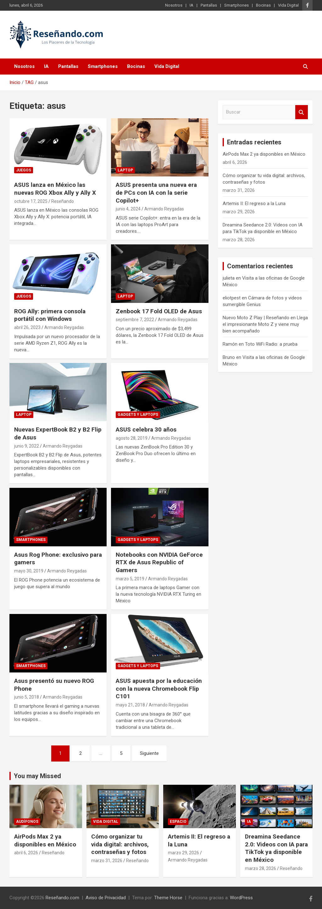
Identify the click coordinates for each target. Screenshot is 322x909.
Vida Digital (288, 5)
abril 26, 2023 (27, 327)
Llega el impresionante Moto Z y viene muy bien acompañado (265, 324)
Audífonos (27, 821)
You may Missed (37, 776)
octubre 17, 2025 (30, 201)
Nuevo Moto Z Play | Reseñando (256, 318)
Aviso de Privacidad (106, 898)
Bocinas (263, 5)
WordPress (241, 898)
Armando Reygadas (164, 208)
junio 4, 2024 (128, 208)
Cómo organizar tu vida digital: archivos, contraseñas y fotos (120, 844)
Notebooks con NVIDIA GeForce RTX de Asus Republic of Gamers (159, 562)
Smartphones (236, 5)
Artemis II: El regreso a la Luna (254, 203)
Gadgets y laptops (138, 414)
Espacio (178, 821)
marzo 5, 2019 (130, 578)
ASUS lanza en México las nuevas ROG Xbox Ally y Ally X (55, 188)
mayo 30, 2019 (28, 570)
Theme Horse (168, 898)
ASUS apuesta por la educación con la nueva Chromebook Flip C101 (159, 688)
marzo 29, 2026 (183, 852)
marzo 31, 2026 (106, 860)
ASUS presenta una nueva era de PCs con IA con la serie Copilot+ (156, 192)
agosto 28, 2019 (131, 438)
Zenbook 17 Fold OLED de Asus (159, 311)
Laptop (125, 170)
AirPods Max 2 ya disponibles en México (264, 154)
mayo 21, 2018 (130, 704)
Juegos (23, 170)
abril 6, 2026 (26, 852)
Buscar (301, 112)
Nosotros (173, 5)
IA (191, 5)
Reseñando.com (62, 898)
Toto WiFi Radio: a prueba (271, 344)
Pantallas (209, 5)
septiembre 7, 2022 (135, 319)
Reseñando (62, 201)
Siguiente (149, 753)
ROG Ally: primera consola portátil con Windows (50, 315)
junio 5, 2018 (26, 697)
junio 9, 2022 (26, 446)
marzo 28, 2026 (260, 868)
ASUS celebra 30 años (146, 429)
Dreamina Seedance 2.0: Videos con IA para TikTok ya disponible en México (276, 848)
